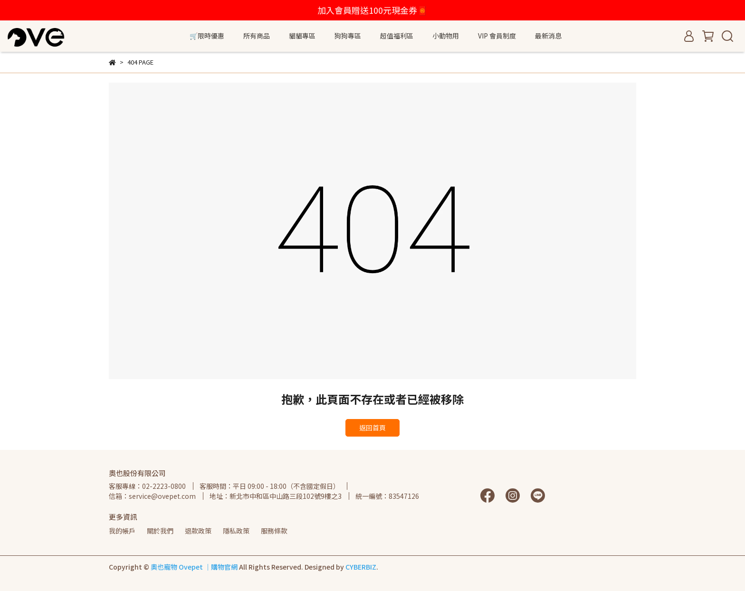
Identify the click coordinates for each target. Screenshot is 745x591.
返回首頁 (372, 427)
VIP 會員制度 (497, 35)
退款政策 (198, 530)
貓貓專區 (302, 35)
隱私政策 (236, 530)
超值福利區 (396, 35)
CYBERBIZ (360, 567)
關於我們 (160, 530)
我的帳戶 (122, 530)
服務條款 (274, 530)
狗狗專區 (347, 35)
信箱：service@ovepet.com (152, 496)
